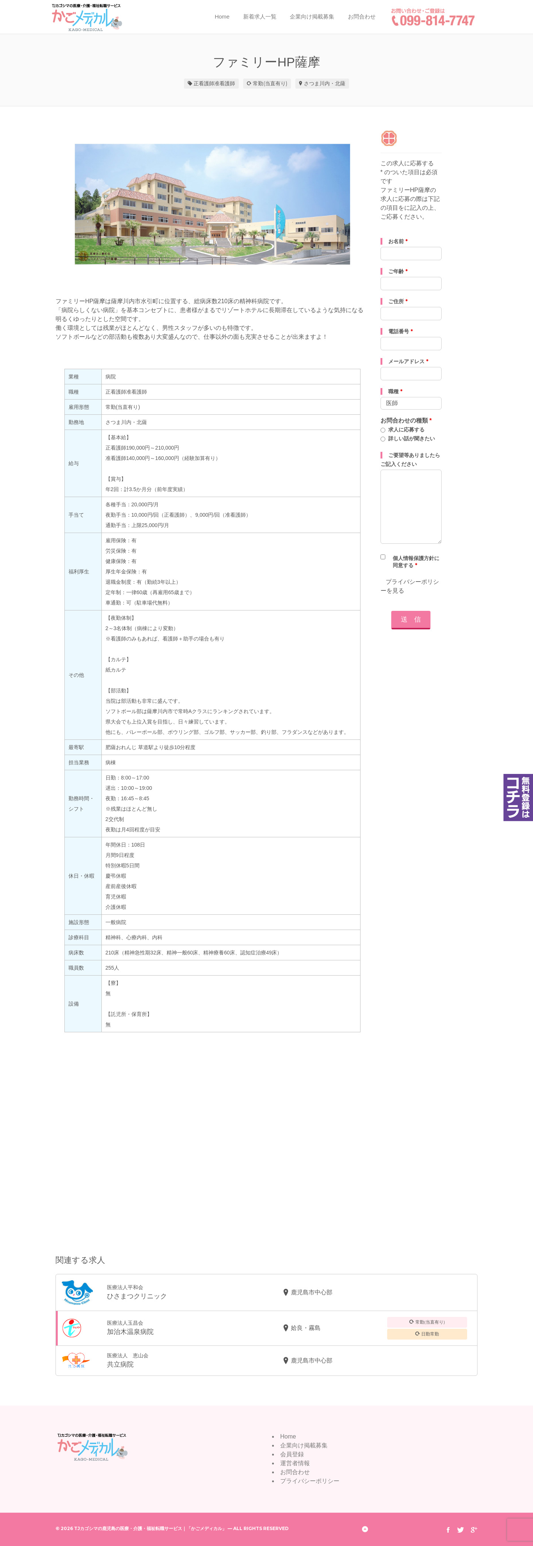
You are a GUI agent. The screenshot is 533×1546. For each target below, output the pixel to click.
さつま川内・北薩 (324, 83)
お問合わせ (362, 16)
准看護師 (224, 83)
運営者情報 (295, 1463)
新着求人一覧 (259, 16)
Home (222, 16)
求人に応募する (406, 429)
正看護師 (204, 83)
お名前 (398, 241)
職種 (395, 391)
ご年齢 (398, 271)
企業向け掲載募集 (312, 16)
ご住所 (398, 301)
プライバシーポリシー (309, 1481)
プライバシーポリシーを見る (410, 586)
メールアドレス (408, 361)
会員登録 (292, 1454)
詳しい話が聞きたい (411, 438)
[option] (212, 204)
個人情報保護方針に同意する (416, 562)
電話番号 (400, 331)
